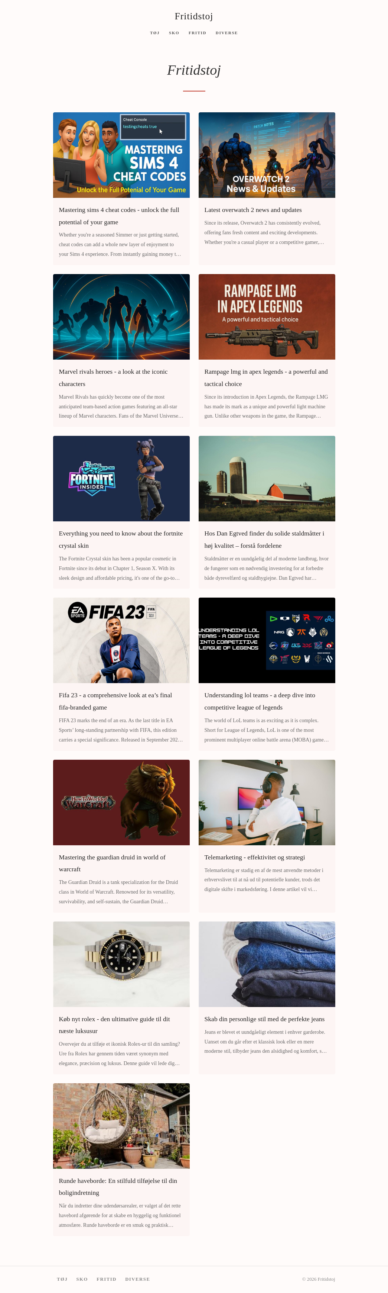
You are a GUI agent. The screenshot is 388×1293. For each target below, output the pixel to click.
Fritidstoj (194, 16)
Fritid (197, 32)
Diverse (227, 32)
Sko (174, 32)
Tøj (155, 32)
